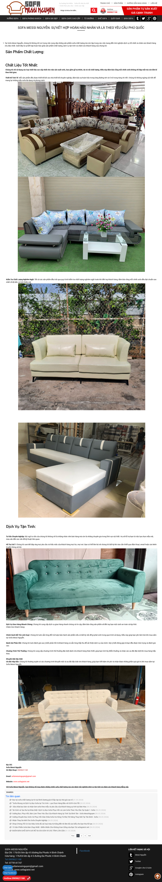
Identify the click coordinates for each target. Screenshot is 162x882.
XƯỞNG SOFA (12, 18)
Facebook (85, 850)
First (72, 836)
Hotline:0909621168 (14, 878)
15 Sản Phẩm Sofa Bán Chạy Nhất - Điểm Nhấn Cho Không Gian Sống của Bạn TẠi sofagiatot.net (49, 827)
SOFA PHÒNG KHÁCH (31, 18)
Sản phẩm (118, 3)
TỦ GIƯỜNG (89, 18)
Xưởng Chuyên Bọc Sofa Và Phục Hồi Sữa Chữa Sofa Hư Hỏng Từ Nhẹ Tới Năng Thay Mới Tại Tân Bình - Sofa (54, 817)
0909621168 (112, 12)
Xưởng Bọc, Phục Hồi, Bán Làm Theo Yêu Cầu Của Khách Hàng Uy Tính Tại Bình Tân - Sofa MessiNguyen (52, 813)
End (89, 836)
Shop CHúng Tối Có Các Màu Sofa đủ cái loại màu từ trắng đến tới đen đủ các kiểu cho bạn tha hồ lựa (51, 824)
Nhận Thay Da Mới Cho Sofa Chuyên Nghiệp (29, 820)
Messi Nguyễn (137, 855)
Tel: (7, 859)
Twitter (134, 861)
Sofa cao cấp (79, 6)
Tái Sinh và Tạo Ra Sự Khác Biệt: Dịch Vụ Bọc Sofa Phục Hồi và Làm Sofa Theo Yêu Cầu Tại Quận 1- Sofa (52, 810)
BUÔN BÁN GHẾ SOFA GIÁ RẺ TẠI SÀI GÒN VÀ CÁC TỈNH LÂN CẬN (37, 830)
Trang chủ (105, 3)
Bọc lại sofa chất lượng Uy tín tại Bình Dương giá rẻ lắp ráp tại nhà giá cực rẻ (41, 800)
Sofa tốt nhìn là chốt (81, 3)
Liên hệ (154, 3)
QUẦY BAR (115, 18)
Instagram (136, 874)
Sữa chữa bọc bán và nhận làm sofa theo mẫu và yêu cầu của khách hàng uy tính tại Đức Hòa (48, 806)
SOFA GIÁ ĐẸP (51, 18)
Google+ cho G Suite (139, 868)
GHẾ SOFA (102, 18)
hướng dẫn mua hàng (137, 3)
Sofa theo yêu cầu (66, 6)
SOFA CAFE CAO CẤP (70, 18)
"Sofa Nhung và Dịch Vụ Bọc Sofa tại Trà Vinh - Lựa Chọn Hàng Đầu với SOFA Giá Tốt (45, 803)
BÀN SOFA (128, 18)
